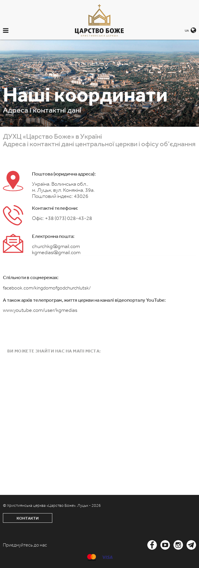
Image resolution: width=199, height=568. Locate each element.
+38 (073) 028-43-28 (68, 218)
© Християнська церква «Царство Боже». (40, 505)
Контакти (28, 518)
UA (187, 30)
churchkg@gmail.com (56, 246)
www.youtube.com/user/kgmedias (40, 310)
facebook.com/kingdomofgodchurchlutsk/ (47, 288)
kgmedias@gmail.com (56, 252)
